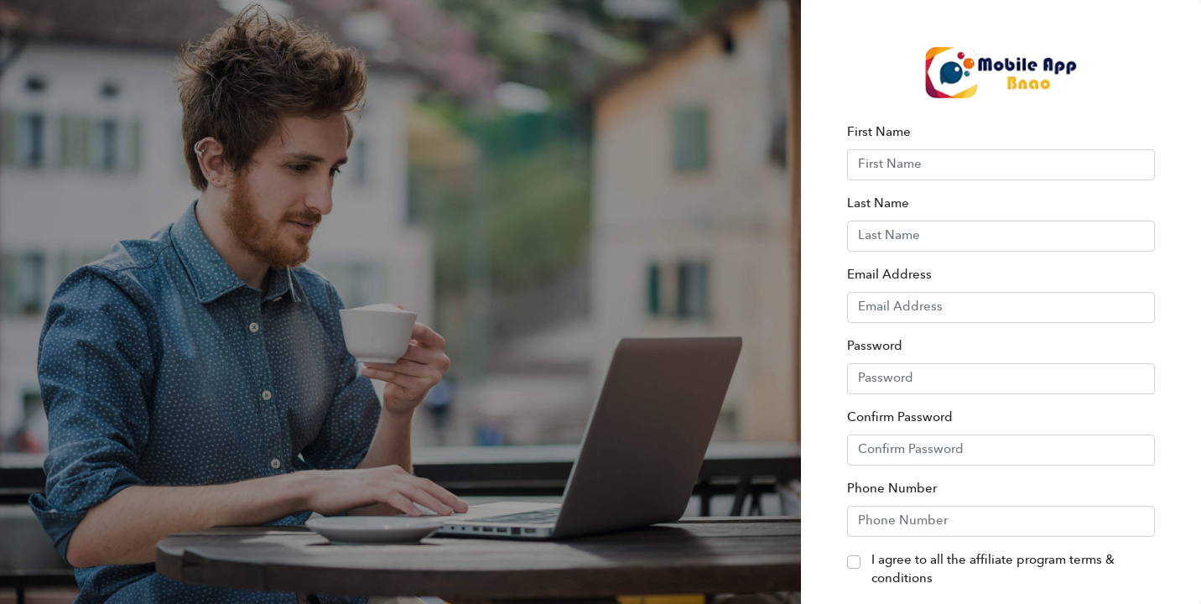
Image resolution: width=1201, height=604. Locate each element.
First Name (879, 133)
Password (874, 347)
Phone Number (892, 489)
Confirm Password (900, 418)
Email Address (889, 275)
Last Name (878, 204)
